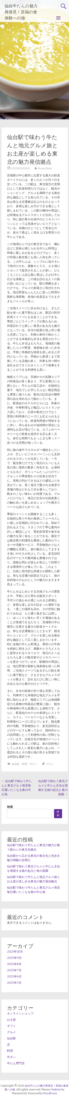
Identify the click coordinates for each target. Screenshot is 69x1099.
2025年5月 (14, 982)
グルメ (50, 764)
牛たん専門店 (16, 1063)
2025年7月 (14, 970)
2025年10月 (15, 951)
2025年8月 (14, 964)
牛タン (33, 764)
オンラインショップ (20, 1013)
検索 (10, 807)
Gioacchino (45, 168)
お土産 (11, 1019)
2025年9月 (14, 958)
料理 (24, 764)
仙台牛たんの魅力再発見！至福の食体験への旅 (21, 12)
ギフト (11, 1026)
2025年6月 (14, 976)
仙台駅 (15, 764)
